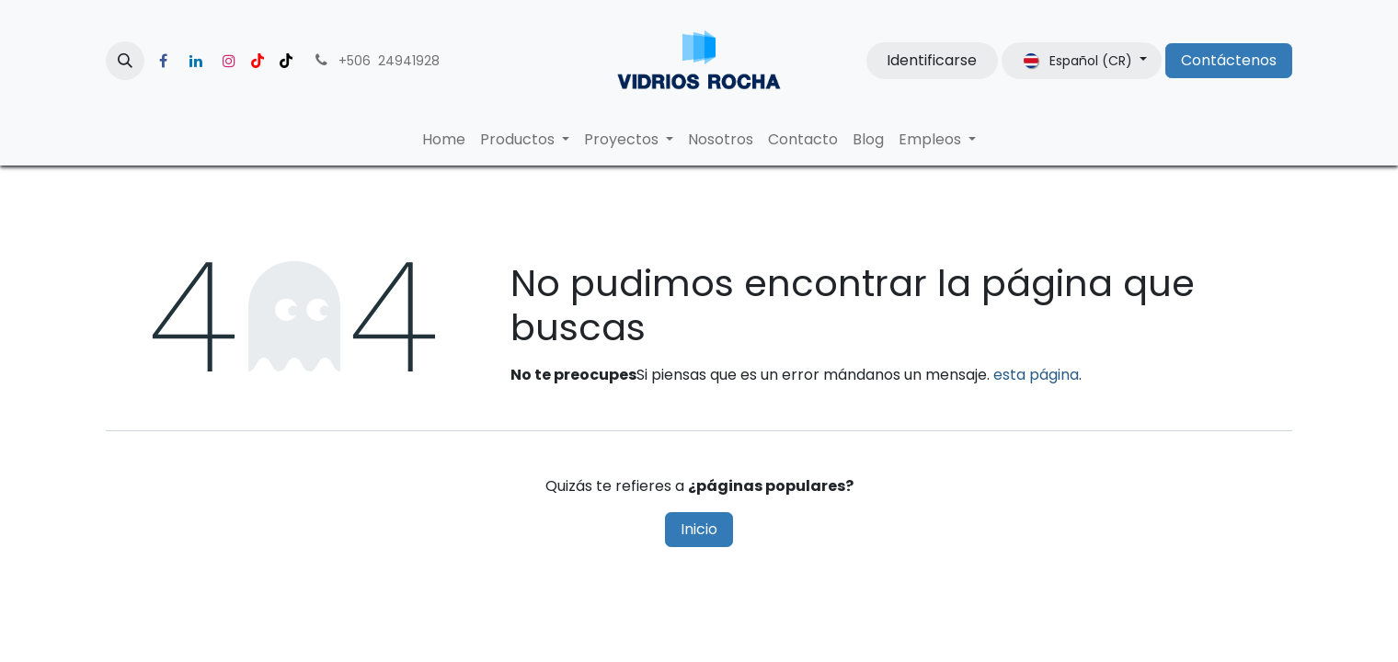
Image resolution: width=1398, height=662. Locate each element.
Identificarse (932, 60)
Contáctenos (1229, 60)
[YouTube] (257, 61)
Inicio (699, 529)
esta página (1036, 374)
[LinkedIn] (196, 60)
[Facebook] (163, 60)
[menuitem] (444, 139)
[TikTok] (286, 60)
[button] (125, 60)
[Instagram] (229, 60)
